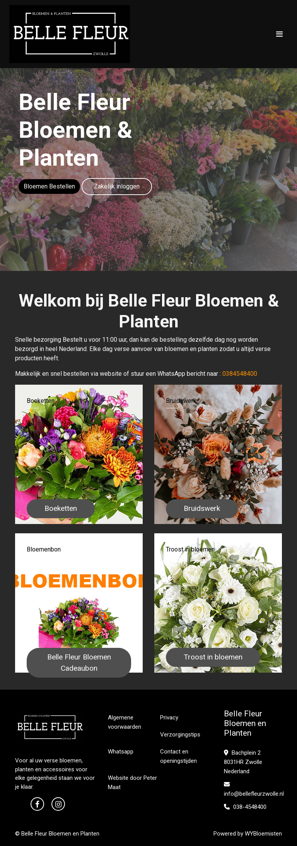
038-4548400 (245, 806)
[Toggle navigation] (279, 34)
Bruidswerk (202, 508)
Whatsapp (120, 751)
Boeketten (60, 508)
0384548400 (239, 373)
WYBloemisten (263, 833)
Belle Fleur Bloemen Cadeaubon (79, 662)
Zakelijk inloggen (117, 186)
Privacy (169, 717)
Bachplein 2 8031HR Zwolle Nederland (243, 762)
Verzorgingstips (180, 734)
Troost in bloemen (213, 656)
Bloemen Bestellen (49, 186)
